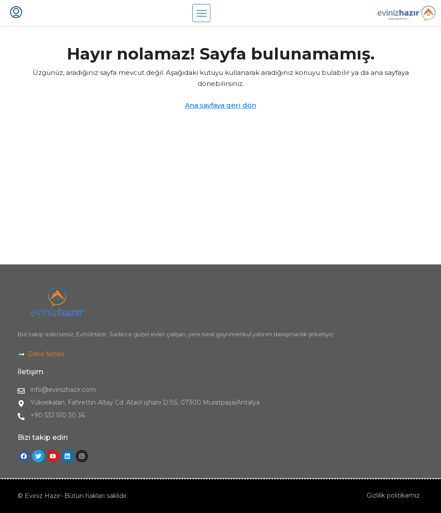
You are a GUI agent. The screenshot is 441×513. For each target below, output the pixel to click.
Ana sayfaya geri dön (220, 105)
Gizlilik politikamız (393, 495)
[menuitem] (16, 13)
